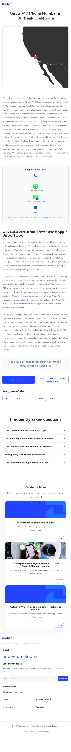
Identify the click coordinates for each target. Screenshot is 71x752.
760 (41, 398)
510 (7, 398)
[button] (35, 430)
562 (18, 398)
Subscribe (63, 678)
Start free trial (18, 380)
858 (52, 398)
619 (29, 398)
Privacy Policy (43, 732)
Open (59, 538)
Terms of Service (28, 732)
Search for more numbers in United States (53, 380)
